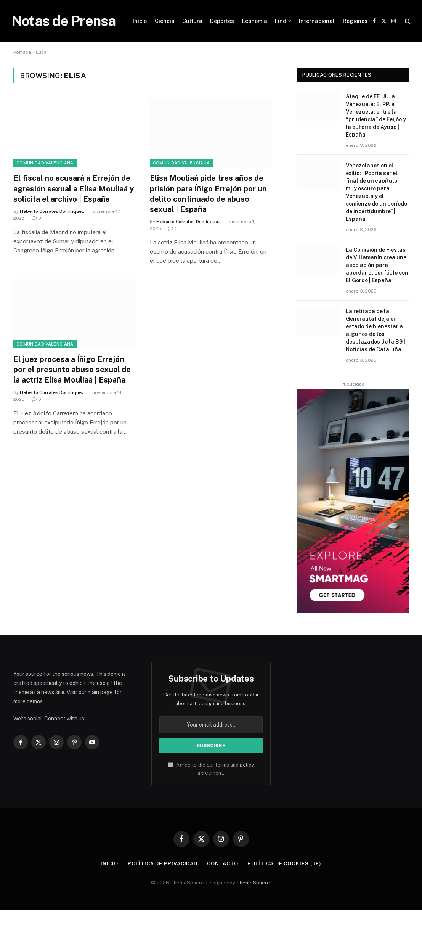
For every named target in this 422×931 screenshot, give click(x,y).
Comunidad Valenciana (45, 163)
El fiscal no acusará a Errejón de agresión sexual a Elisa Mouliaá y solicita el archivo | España (73, 188)
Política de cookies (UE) (284, 864)
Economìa (254, 21)
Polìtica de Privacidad (162, 864)
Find (280, 21)
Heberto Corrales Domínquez (52, 211)
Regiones (355, 21)
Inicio (140, 21)
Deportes (222, 21)
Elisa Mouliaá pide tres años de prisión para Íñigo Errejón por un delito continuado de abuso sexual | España (208, 194)
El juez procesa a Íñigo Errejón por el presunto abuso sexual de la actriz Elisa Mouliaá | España (72, 369)
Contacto (222, 864)
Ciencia (165, 21)
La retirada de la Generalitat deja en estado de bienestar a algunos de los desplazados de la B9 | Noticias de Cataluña (375, 330)
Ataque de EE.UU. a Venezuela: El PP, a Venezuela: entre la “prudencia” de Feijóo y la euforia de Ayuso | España (376, 115)
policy (247, 765)
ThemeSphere (253, 883)
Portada (22, 52)
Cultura (192, 21)
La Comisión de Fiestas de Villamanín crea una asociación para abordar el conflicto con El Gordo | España (377, 265)
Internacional (317, 21)
